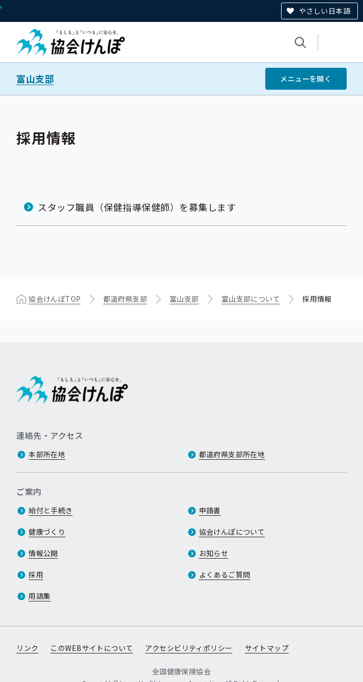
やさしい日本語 (324, 11)
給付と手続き (51, 510)
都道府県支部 (125, 299)
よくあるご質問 (224, 574)
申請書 (210, 510)
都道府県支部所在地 (232, 454)
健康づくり (47, 532)
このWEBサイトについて (91, 648)
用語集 (39, 596)
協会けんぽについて (232, 532)
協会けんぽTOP (54, 299)
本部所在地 (47, 454)
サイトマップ (267, 648)
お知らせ (214, 553)
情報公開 (43, 553)
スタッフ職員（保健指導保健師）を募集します (137, 207)
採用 (36, 574)
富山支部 (35, 78)
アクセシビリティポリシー (188, 648)
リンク (27, 648)
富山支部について (250, 299)
